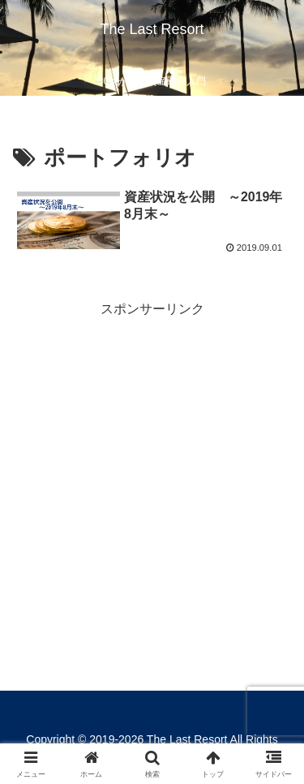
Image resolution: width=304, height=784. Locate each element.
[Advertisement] (152, 473)
